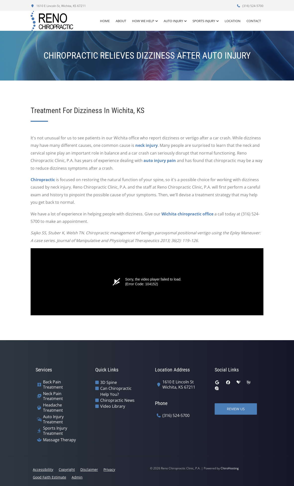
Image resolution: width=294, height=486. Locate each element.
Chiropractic (43, 179)
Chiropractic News (117, 400)
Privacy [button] (109, 469)
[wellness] (248, 382)
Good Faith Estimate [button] (49, 477)
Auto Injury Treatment (53, 419)
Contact (253, 21)
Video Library (112, 406)
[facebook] (228, 382)
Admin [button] (77, 477)
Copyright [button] (67, 469)
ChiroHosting (230, 468)
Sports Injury (204, 21)
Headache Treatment (53, 408)
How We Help (143, 21)
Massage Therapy (59, 440)
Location (233, 21)
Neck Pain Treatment (53, 396)
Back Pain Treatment (53, 384)
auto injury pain (160, 160)
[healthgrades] (239, 382)
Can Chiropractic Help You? (116, 391)
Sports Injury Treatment (55, 431)
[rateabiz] (217, 388)
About (121, 21)
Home (105, 21)
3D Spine (108, 382)
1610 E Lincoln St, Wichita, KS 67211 (58, 6)
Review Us (236, 408)
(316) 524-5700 (250, 6)
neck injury (146, 145)
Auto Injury (173, 21)
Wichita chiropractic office (187, 214)
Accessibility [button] (43, 469)
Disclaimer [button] (89, 469)
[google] (217, 382)
